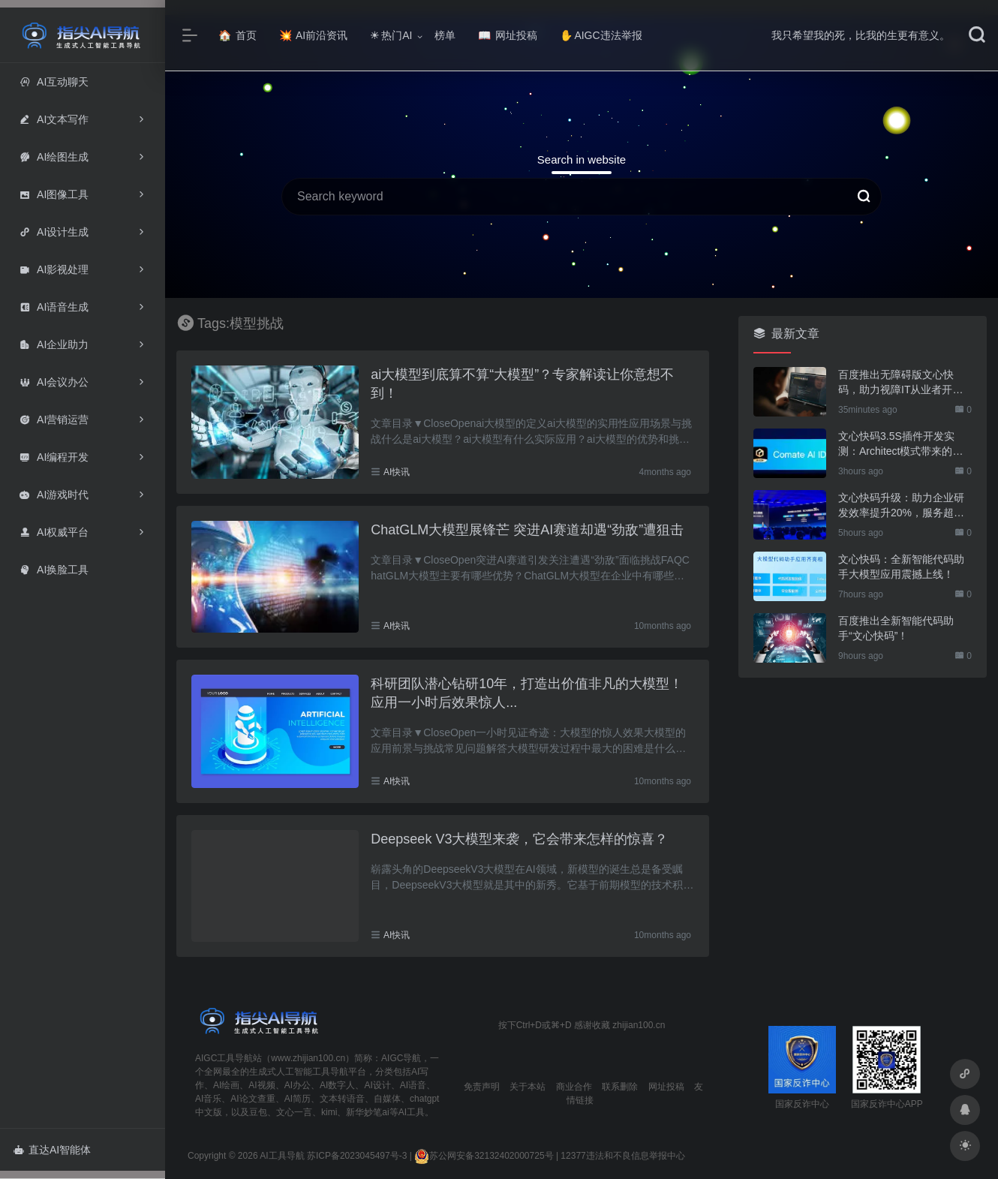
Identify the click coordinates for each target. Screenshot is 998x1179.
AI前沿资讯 (313, 35)
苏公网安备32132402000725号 (483, 1155)
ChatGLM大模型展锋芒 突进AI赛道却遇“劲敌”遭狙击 (527, 529)
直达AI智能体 (52, 1150)
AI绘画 (226, 1085)
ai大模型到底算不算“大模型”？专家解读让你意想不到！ (522, 384)
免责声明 (482, 1086)
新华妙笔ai (367, 1112)
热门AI (391, 35)
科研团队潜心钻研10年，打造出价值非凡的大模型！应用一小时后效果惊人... (527, 693)
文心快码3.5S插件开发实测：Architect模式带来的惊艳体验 (900, 444)
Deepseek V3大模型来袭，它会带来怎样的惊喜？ (519, 839)
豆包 (258, 1112)
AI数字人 (337, 1085)
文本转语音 (342, 1098)
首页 (237, 35)
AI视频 (261, 1085)
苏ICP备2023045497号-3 (357, 1155)
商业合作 (574, 1086)
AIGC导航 (401, 1058)
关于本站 (528, 1086)
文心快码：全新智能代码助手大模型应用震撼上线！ (901, 566)
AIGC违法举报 (601, 35)
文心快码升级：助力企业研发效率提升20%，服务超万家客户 (901, 506)
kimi (329, 1112)
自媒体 (387, 1098)
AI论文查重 (252, 1098)
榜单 (444, 35)
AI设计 (377, 1085)
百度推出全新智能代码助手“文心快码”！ (896, 628)
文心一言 (294, 1112)
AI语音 (413, 1085)
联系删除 (620, 1086)
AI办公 (297, 1085)
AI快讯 (396, 472)
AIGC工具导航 (224, 1058)
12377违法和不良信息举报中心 (622, 1155)
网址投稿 (507, 35)
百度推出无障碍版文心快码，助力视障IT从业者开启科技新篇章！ (900, 382)
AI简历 (297, 1098)
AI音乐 (208, 1098)
